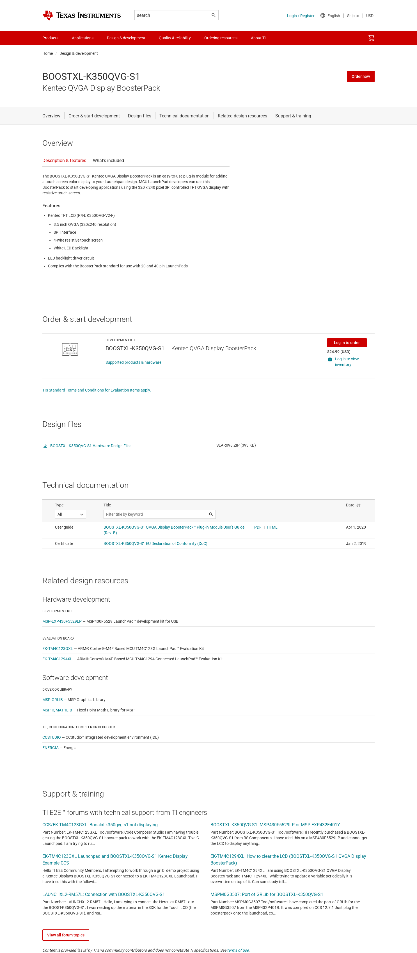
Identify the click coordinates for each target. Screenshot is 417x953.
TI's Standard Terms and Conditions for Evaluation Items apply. (96, 390)
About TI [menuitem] (258, 38)
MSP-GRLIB (52, 699)
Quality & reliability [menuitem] (175, 38)
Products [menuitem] (50, 38)
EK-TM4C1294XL (57, 659)
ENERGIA (50, 747)
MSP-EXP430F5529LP (62, 621)
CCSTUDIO (51, 737)
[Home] (81, 15)
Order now (361, 76)
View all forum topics (65, 935)
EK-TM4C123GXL (57, 648)
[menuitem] (371, 38)
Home (47, 53)
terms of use (238, 950)
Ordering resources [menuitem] (220, 38)
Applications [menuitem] (82, 38)
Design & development (78, 53)
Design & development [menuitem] (126, 38)
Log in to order (347, 342)
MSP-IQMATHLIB (57, 710)
